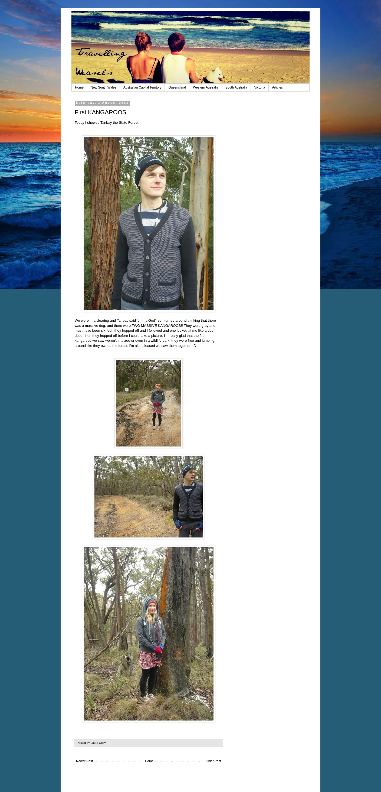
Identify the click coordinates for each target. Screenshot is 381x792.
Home (79, 87)
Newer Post (84, 761)
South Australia (236, 87)
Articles (277, 87)
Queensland (177, 87)
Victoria (259, 87)
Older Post (213, 761)
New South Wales (103, 87)
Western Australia (205, 87)
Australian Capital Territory (142, 87)
